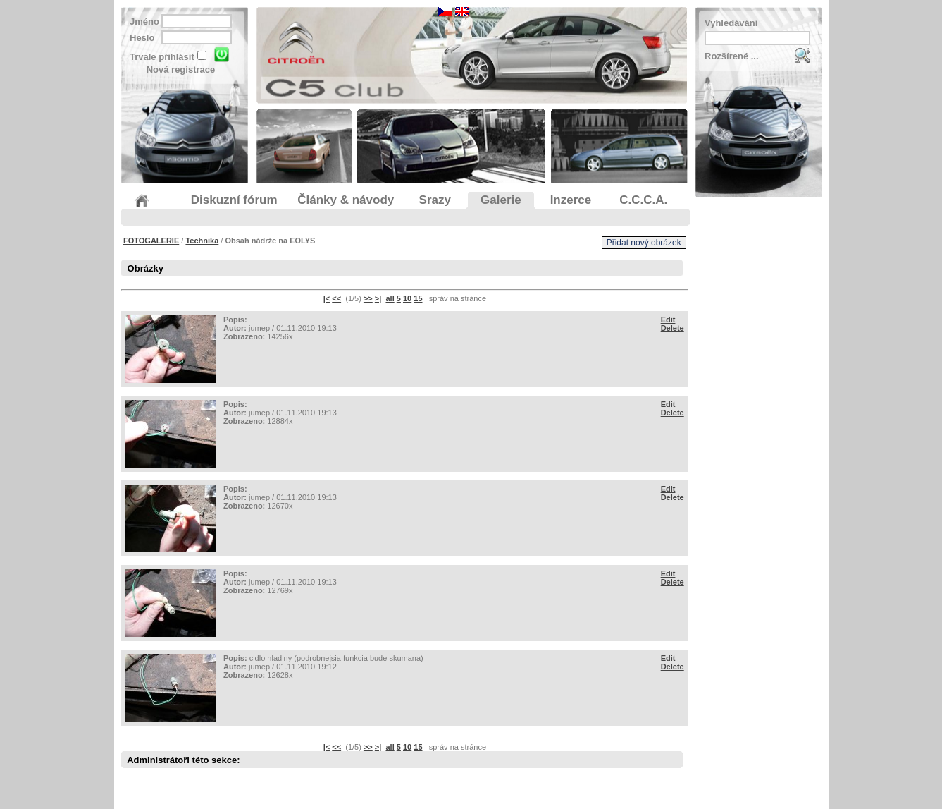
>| (378, 298)
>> (368, 298)
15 (418, 298)
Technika (201, 240)
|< (326, 298)
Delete (672, 328)
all (389, 298)
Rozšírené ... (732, 56)
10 (407, 298)
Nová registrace (181, 69)
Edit (668, 319)
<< (336, 298)
